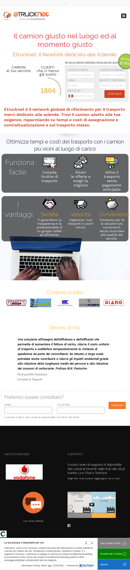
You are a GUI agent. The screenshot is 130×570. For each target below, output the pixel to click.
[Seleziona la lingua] (89, 543)
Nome (7, 404)
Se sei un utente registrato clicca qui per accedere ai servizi (95, 64)
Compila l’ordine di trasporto (49, 176)
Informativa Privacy (30, 565)
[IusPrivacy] (86, 566)
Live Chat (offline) (33, 521)
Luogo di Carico (78, 69)
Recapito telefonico (112, 80)
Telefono (63, 404)
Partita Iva (74, 90)
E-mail (71, 80)
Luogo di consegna (111, 69)
